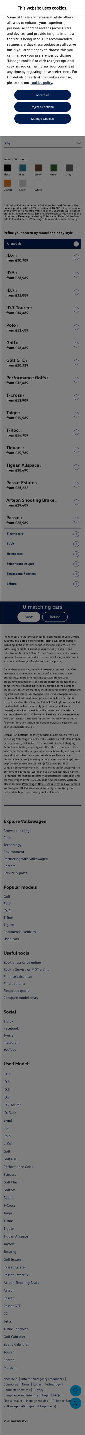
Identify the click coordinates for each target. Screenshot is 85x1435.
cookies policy (41, 82)
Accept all (42, 95)
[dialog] (42, 717)
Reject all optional (42, 107)
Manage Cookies (42, 118)
